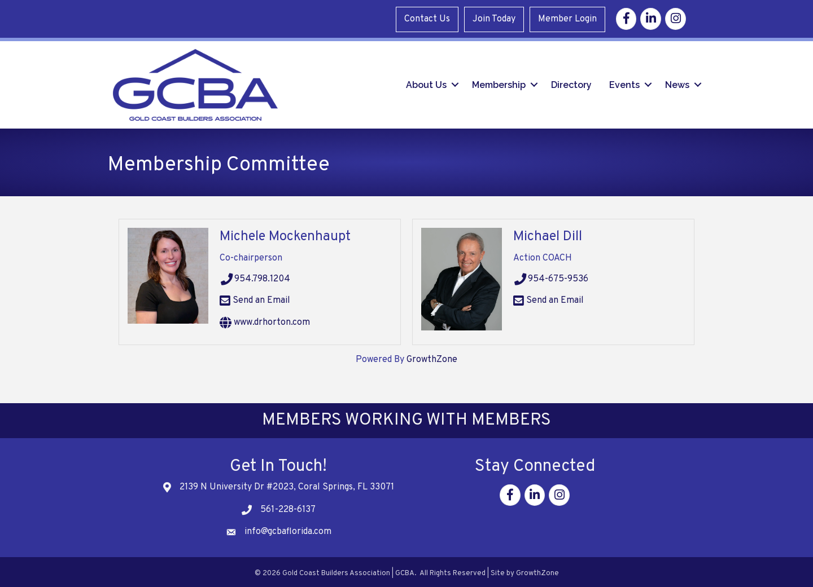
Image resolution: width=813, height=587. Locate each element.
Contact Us (429, 18)
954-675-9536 (551, 276)
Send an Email (255, 297)
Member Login (569, 18)
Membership (499, 82)
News (677, 82)
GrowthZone (431, 356)
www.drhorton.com (265, 319)
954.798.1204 (255, 276)
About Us (426, 82)
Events (624, 82)
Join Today (496, 18)
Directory (571, 82)
